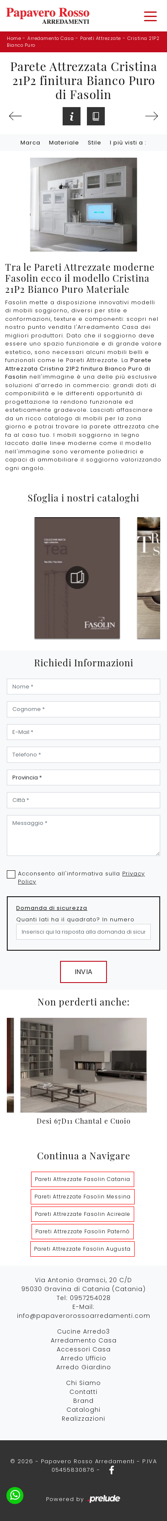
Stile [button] (94, 143)
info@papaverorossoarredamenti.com (83, 1315)
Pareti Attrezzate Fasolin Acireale (82, 1214)
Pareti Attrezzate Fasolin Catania (82, 1179)
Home (14, 38)
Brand (83, 1400)
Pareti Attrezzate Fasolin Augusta (82, 1248)
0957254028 (90, 1298)
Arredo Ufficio (83, 1358)
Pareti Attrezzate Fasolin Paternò (82, 1231)
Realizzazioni (83, 1418)
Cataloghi (83, 1409)
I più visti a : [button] (128, 143)
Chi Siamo (83, 1383)
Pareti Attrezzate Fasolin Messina (83, 1196)
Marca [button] (30, 143)
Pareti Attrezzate (100, 38)
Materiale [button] (64, 143)
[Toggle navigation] (150, 16)
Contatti (83, 1392)
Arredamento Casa (50, 38)
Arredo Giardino (83, 1367)
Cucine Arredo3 (83, 1331)
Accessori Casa (84, 1349)
